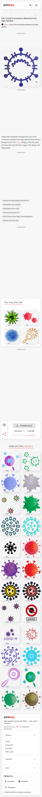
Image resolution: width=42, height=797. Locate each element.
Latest (7, 742)
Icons (19, 142)
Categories (9, 745)
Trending (8, 748)
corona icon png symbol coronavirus (16, 200)
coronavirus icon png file (11, 204)
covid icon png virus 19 (11, 212)
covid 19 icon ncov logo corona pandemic (18, 216)
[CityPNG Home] (8, 5)
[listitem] (10, 781)
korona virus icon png (10, 220)
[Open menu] (36, 5)
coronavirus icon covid (11, 208)
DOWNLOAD (24, 426)
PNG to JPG (9, 752)
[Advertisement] (21, 40)
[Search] (30, 5)
